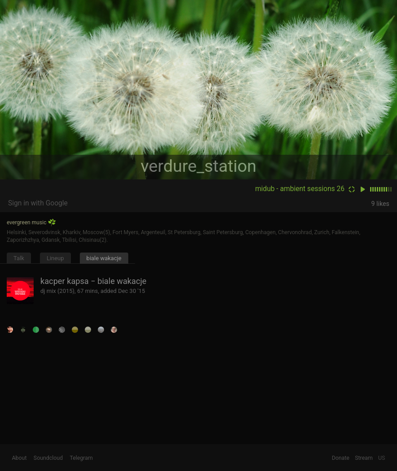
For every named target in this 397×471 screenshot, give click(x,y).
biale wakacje (104, 258)
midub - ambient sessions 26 (300, 189)
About (19, 458)
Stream (364, 458)
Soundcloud (48, 458)
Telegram (81, 458)
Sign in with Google (38, 203)
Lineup (55, 258)
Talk (18, 258)
